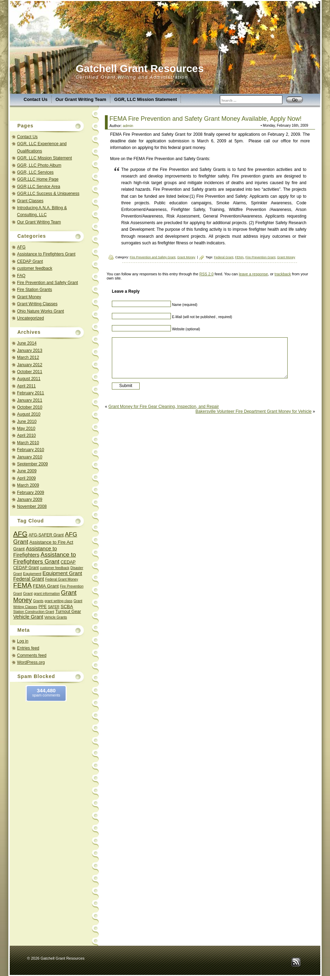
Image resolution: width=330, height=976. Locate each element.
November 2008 (32, 506)
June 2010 (26, 421)
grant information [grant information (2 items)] (47, 594)
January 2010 (29, 457)
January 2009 (29, 499)
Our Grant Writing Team (81, 99)
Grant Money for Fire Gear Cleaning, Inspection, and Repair (163, 406)
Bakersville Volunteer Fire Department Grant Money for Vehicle (254, 411)
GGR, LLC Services (35, 172)
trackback (282, 274)
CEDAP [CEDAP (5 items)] (67, 562)
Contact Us (36, 99)
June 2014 (26, 343)
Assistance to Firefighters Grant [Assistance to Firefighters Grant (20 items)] (44, 558)
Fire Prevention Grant (260, 257)
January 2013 (29, 350)
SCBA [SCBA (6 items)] (66, 606)
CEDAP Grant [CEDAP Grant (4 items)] (26, 567)
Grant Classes (30, 200)
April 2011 (26, 386)
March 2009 (28, 485)
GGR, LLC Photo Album (39, 165)
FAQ (21, 275)
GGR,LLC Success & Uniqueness (48, 193)
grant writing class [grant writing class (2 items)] (58, 601)
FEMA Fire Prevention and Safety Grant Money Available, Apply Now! (205, 118)
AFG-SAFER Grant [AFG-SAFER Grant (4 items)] (46, 535)
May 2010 (26, 428)
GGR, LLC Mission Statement (145, 99)
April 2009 (26, 478)
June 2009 (26, 471)
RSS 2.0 (206, 274)
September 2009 (32, 464)
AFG (21, 247)
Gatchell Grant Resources (140, 68)
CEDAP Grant (30, 261)
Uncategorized (30, 318)
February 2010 (30, 449)
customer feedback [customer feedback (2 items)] (54, 568)
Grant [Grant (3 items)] (28, 593)
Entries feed (28, 648)
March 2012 (28, 357)
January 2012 (29, 364)
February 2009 (30, 492)
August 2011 (28, 378)
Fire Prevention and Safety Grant (47, 282)
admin (128, 126)
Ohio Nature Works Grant (40, 311)
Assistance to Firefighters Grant (46, 254)
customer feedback (34, 268)
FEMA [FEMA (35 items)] (22, 585)
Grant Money (29, 296)
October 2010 (29, 407)
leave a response (253, 274)
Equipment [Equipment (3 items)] (32, 574)
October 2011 (29, 371)
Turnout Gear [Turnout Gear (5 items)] (68, 611)
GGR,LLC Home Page (37, 179)
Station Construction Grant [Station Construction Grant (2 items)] (33, 612)
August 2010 (28, 414)
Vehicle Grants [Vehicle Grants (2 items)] (55, 617)
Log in (22, 641)
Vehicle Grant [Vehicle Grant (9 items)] (28, 617)
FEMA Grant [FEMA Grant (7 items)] (46, 586)
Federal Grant (223, 257)
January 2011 (29, 400)
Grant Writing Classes (37, 303)
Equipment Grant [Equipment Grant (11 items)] (62, 573)
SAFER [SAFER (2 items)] (53, 607)
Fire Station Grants (34, 289)
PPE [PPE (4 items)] (43, 606)
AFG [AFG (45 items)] (20, 534)
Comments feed (32, 655)
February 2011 (30, 393)
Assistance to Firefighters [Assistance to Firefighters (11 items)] (35, 551)
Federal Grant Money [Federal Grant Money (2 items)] (61, 579)
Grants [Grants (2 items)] (38, 601)
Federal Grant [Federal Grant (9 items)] (28, 579)
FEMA (239, 257)
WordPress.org (31, 662)
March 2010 (28, 442)
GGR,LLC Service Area (38, 186)
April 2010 (26, 435)
